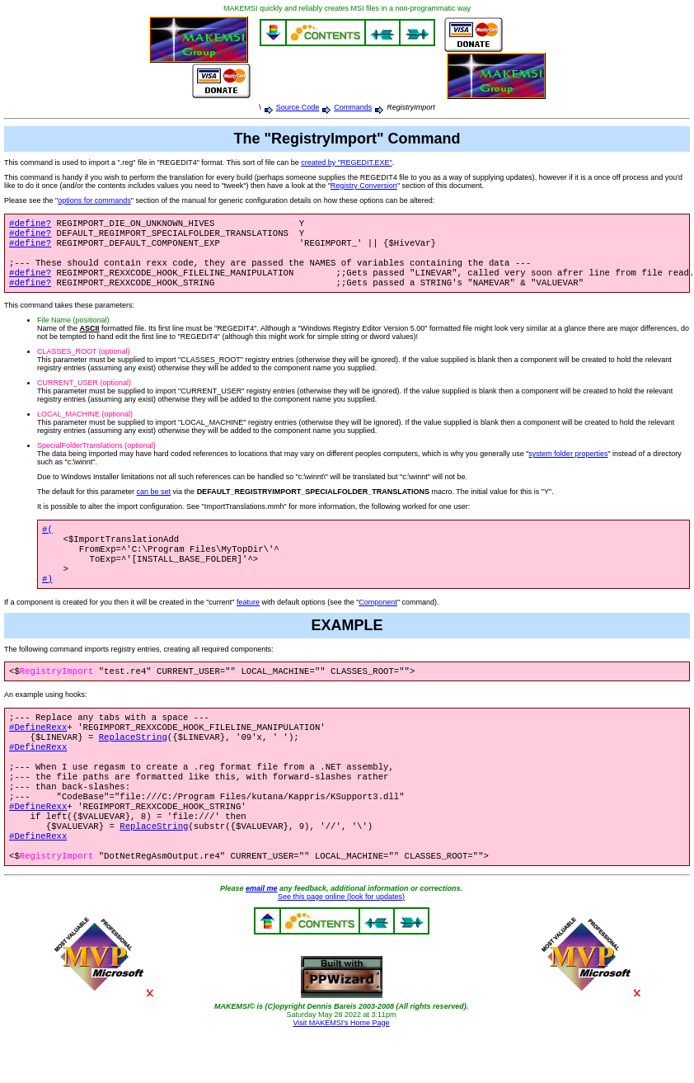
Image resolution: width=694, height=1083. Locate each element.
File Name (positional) (73, 331)
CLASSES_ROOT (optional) (83, 363)
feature (248, 623)
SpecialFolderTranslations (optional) (96, 457)
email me (262, 936)
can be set (154, 503)
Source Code (298, 107)
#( (47, 542)
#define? (30, 224)
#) (47, 599)
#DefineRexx (38, 753)
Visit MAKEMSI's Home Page (341, 1071)
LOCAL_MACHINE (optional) (85, 425)
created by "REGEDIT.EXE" (346, 162)
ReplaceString (133, 764)
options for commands (94, 200)
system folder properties (567, 465)
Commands (353, 107)
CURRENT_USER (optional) (84, 394)
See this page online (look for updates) (341, 944)
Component (378, 623)
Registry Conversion (364, 185)
